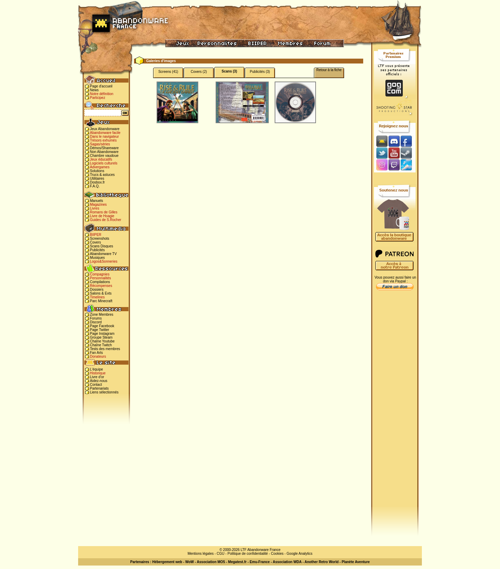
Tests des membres (105, 349)
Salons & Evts (100, 293)
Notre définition (101, 94)
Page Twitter (99, 330)
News (94, 90)
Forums (96, 318)
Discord (96, 322)
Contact (96, 385)
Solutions (97, 171)
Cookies (277, 553)
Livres (94, 208)
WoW (189, 562)
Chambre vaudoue (104, 156)
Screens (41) (168, 72)
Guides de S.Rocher (105, 220)
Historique (98, 373)
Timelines (97, 297)
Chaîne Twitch (101, 345)
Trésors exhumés (103, 140)
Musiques (97, 258)
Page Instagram (102, 334)
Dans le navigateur (104, 136)
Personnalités (100, 278)
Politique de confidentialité (247, 553)
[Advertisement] (395, 403)
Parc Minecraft (101, 301)
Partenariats (99, 388)
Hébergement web (167, 562)
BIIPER (95, 235)
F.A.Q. (95, 186)
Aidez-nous (98, 381)
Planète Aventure (356, 562)
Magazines (98, 204)
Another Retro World (322, 562)
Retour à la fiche (329, 70)
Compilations (100, 282)
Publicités (97, 250)
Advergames (99, 167)
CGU (220, 553)
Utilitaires (97, 178)
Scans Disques (101, 246)
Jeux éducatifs (101, 159)
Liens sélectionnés (104, 392)
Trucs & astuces (102, 175)
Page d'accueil (101, 86)
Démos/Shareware (104, 148)
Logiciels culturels (103, 163)
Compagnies (99, 274)
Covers (95, 242)
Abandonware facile (105, 133)
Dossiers (96, 289)
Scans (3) (229, 71)
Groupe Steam (101, 337)
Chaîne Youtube (102, 341)
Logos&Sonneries (103, 261)
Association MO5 (211, 562)
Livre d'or (97, 377)
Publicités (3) (260, 72)
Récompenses (101, 286)
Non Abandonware (104, 152)
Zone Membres (101, 314)
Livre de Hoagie (102, 216)
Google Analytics (299, 553)
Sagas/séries (100, 144)
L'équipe (96, 369)
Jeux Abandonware (104, 129)
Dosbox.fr (97, 182)
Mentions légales (201, 553)
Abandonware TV (103, 254)
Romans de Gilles (103, 212)
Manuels (96, 201)
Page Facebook (102, 326)
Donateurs (98, 356)
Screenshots (99, 238)
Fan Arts (96, 353)
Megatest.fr (237, 562)
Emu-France (260, 562)
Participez (97, 98)
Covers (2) (199, 72)
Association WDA (287, 562)
